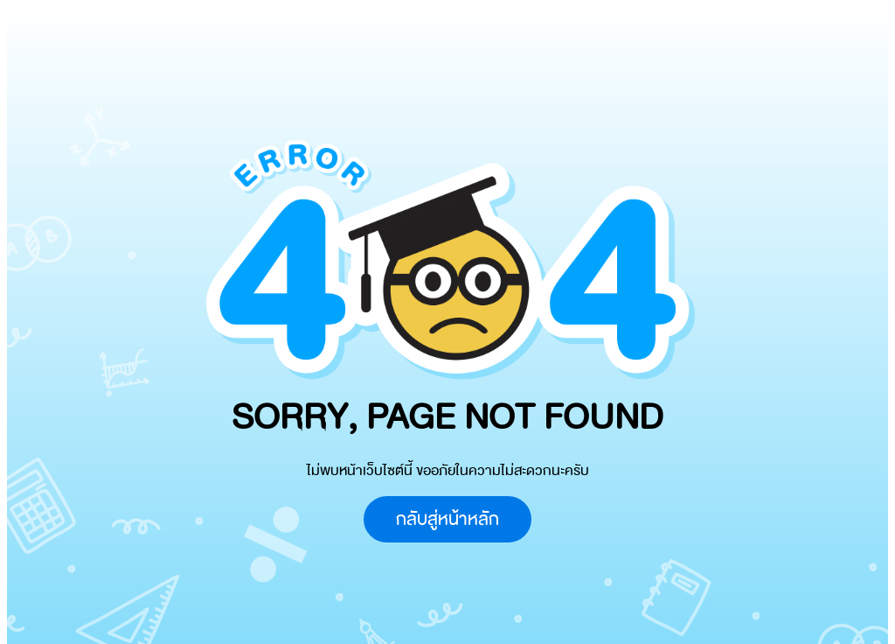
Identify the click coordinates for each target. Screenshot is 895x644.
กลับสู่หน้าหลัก (447, 519)
